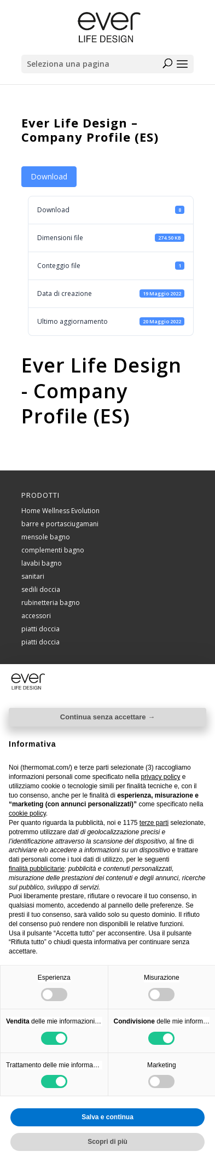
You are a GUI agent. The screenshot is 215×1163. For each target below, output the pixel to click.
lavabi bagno (41, 563)
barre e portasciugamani (59, 523)
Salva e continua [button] (107, 1117)
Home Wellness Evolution (60, 510)
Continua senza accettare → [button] (107, 717)
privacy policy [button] (160, 777)
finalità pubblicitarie (37, 869)
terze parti (154, 823)
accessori (36, 615)
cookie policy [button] (27, 813)
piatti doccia (40, 628)
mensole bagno (45, 537)
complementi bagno (52, 550)
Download (49, 176)
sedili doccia (40, 589)
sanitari (32, 576)
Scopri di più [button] (107, 1141)
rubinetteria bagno (50, 602)
